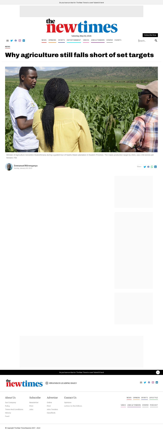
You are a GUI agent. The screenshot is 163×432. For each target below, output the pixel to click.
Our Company (10, 402)
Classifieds (51, 413)
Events (118, 40)
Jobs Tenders (52, 409)
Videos (86, 40)
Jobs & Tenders (98, 40)
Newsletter (33, 402)
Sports (61, 40)
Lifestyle (153, 398)
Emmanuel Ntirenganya (25, 165)
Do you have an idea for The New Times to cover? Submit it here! (81, 2)
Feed (7, 416)
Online (49, 402)
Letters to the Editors (73, 406)
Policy (7, 406)
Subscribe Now (150, 35)
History (8, 413)
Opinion (136, 398)
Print (31, 406)
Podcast (154, 405)
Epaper (110, 40)
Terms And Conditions (14, 409)
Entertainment (74, 40)
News (44, 40)
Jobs (31, 409)
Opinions (52, 40)
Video (123, 405)
